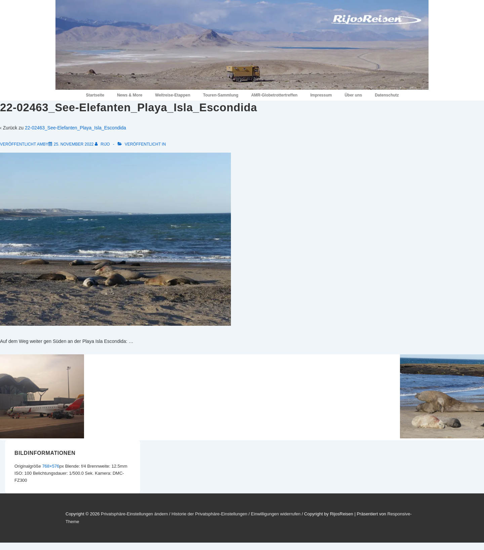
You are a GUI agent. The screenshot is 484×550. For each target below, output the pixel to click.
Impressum (321, 95)
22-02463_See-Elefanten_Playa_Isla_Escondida (75, 127)
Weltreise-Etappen (172, 95)
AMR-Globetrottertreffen (274, 95)
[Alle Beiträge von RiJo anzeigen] (103, 144)
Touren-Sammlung (220, 95)
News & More (129, 95)
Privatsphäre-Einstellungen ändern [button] (134, 513)
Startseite (95, 95)
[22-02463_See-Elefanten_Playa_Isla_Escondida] (74, 144)
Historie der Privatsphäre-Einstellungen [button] (209, 513)
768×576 (50, 466)
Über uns (353, 95)
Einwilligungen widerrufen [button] (275, 513)
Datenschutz (387, 95)
